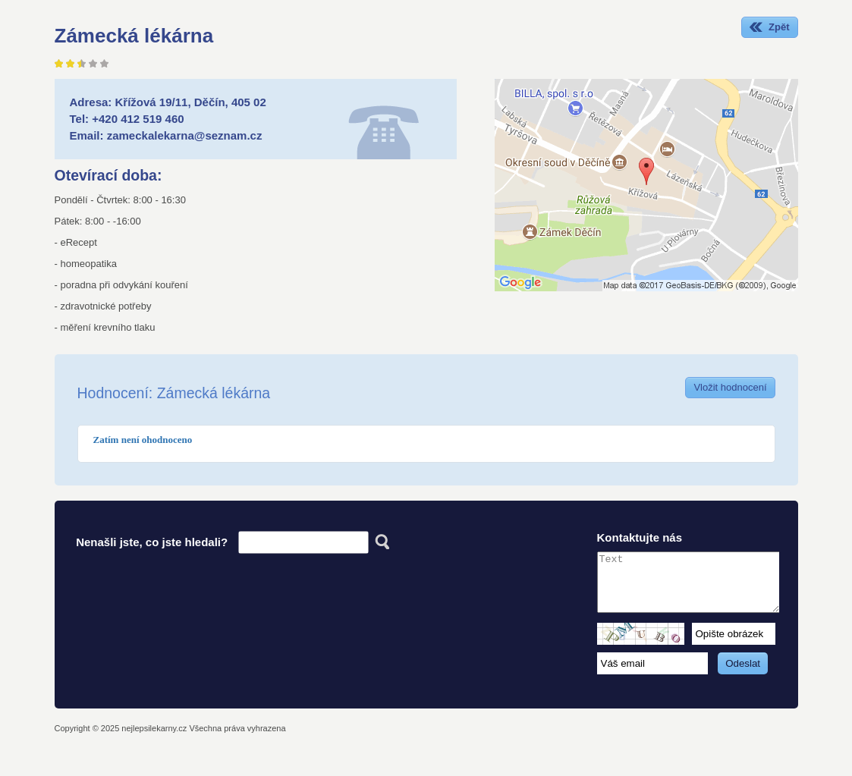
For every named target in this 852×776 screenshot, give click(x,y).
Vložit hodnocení (729, 387)
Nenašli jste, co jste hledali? (152, 542)
